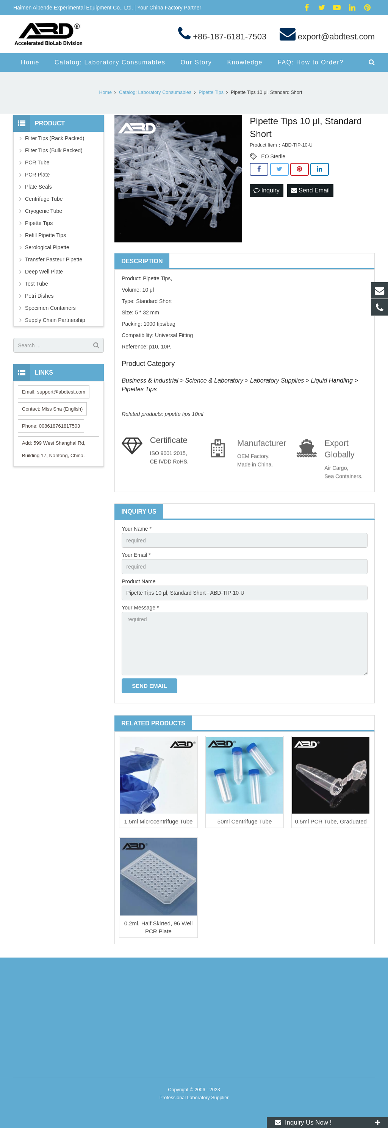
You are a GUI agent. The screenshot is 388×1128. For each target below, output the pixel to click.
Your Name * (137, 529)
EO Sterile (273, 156)
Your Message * (140, 608)
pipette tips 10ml (184, 414)
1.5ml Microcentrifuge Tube (158, 821)
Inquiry (266, 190)
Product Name (138, 581)
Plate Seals (38, 187)
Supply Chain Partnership (55, 320)
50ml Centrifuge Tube (244, 821)
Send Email (310, 190)
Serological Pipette (47, 247)
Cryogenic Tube (43, 211)
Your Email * (136, 555)
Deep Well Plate (44, 272)
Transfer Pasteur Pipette (53, 259)
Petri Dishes (39, 296)
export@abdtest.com (335, 36)
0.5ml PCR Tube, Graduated (331, 821)
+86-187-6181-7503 (228, 36)
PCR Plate (37, 175)
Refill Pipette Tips (45, 235)
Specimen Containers (50, 308)
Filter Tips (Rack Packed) (54, 138)
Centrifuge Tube (44, 199)
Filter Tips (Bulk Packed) (54, 150)
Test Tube (36, 284)
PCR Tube (37, 162)
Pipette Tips (39, 223)
